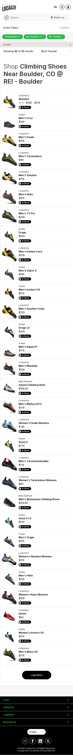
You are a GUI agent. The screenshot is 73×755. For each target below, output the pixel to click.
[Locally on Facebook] (33, 741)
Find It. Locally (60, 17)
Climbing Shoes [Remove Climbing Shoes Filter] (12, 37)
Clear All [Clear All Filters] (65, 28)
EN (55, 7)
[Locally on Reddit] (25, 741)
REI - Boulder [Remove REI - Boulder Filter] (56, 37)
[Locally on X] (48, 741)
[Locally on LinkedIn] (40, 741)
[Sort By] (56, 51)
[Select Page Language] (36, 732)
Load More (37, 675)
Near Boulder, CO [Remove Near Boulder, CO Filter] (35, 37)
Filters (6, 44)
